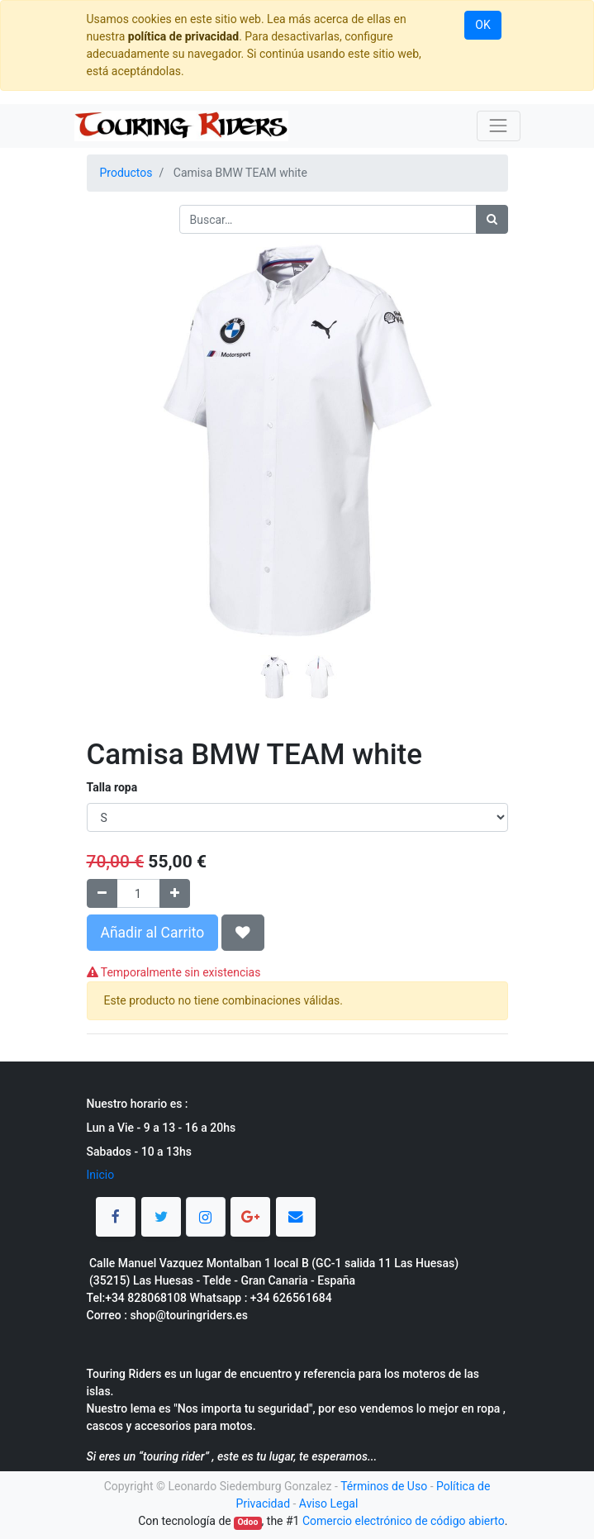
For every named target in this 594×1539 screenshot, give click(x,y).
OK (482, 24)
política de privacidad (183, 36)
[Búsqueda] (492, 219)
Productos (126, 172)
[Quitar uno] (102, 893)
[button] (118, 399)
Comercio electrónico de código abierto (403, 1520)
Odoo (247, 1522)
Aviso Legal (329, 1503)
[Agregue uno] (174, 893)
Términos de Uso (383, 1486)
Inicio (101, 1174)
